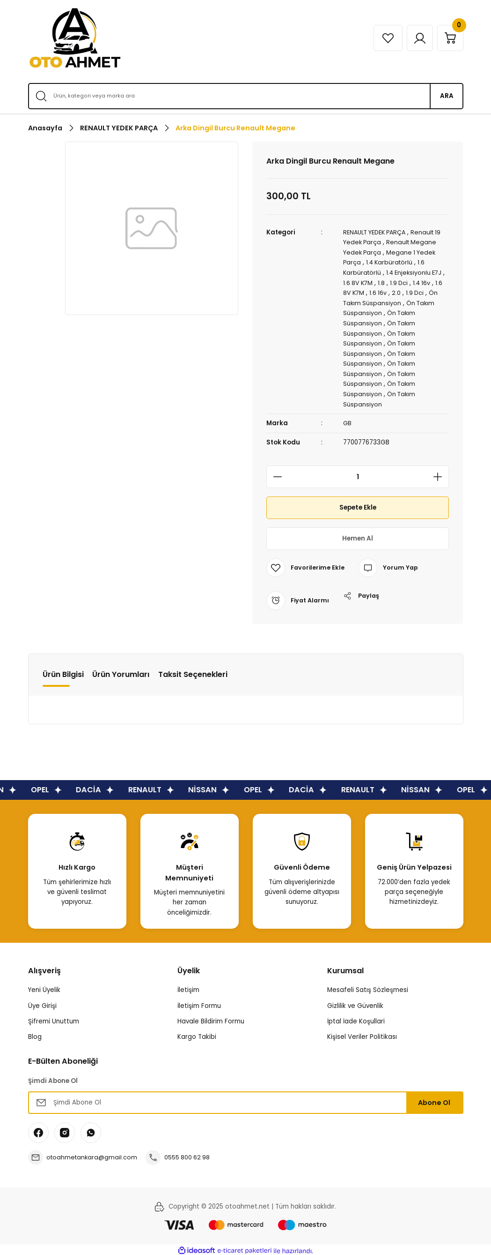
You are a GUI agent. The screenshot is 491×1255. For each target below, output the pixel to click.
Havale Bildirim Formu (210, 1018)
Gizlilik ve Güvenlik (355, 1003)
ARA (447, 95)
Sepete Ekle (358, 505)
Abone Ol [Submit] (434, 1100)
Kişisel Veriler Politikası (362, 1034)
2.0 (407, 291)
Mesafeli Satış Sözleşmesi (367, 987)
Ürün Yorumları (121, 671)
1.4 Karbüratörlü (390, 261)
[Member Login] (415, 38)
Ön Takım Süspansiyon (378, 302)
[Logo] (75, 38)
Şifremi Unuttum (53, 1018)
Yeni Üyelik (44, 987)
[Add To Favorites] (306, 565)
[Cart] (448, 38)
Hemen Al (358, 536)
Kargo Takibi (196, 1034)
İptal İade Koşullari (356, 1018)
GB (347, 420)
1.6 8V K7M (362, 282)
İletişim (188, 987)
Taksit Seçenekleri (192, 671)
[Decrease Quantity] (274, 474)
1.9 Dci (404, 282)
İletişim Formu (199, 1003)
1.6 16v (388, 291)
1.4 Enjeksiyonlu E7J (417, 272)
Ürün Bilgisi (63, 671)
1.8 (386, 282)
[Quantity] (357, 474)
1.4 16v (428, 282)
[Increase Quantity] (440, 474)
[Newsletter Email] (245, 1100)
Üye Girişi (42, 1003)
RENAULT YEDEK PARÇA (377, 232)
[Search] (245, 96)
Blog (35, 1034)
